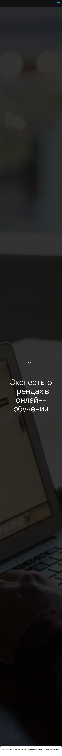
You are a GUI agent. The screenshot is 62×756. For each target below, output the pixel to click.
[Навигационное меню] (58, 3)
